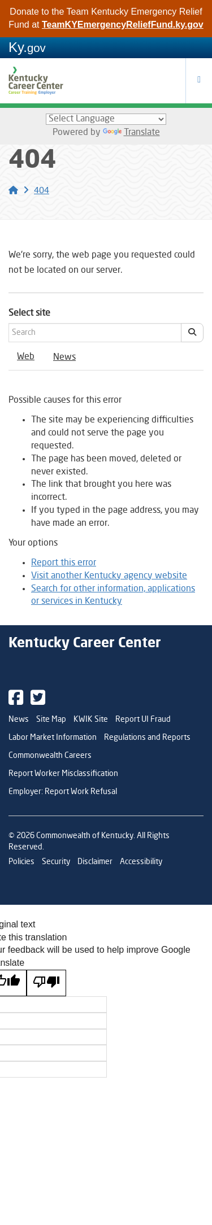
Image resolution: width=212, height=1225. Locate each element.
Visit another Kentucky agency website (109, 576)
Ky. (27, 47)
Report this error (63, 563)
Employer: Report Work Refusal (62, 792)
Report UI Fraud (143, 719)
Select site (29, 313)
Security (56, 862)
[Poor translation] (46, 983)
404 (41, 191)
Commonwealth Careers (50, 756)
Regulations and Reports (147, 738)
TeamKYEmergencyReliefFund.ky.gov (123, 24)
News (64, 357)
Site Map (51, 719)
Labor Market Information (52, 738)
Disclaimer (95, 862)
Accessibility (141, 862)
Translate (131, 132)
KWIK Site (90, 719)
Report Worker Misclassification (63, 774)
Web (25, 356)
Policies (21, 862)
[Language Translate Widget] (106, 119)
